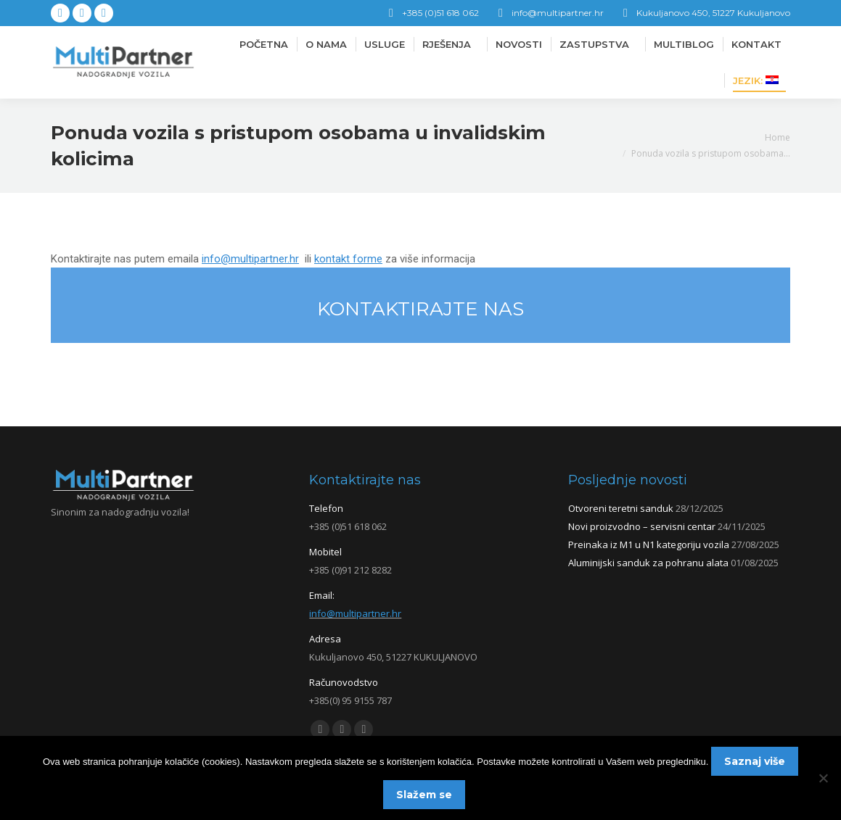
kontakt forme (348, 258)
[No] (823, 778)
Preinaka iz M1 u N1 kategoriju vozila (648, 544)
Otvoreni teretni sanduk (620, 508)
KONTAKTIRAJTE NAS (420, 308)
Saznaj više (754, 761)
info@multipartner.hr (250, 258)
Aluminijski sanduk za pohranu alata (648, 562)
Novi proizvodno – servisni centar (641, 526)
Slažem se (424, 794)
